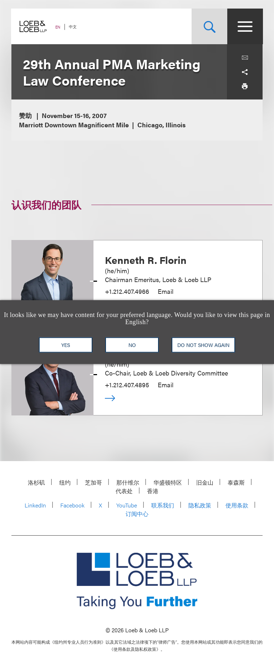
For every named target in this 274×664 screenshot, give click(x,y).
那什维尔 (127, 482)
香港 (152, 491)
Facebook (72, 505)
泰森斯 (236, 482)
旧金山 (204, 482)
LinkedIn (35, 505)
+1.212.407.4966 (127, 291)
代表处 (124, 491)
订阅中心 (137, 514)
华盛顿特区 (167, 482)
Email (165, 291)
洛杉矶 (36, 482)
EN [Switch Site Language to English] (58, 27)
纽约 (65, 482)
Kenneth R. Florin (146, 259)
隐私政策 (199, 505)
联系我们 (162, 505)
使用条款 (236, 505)
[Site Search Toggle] (209, 26)
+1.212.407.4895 (127, 384)
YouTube (126, 505)
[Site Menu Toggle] (245, 26)
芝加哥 (93, 482)
